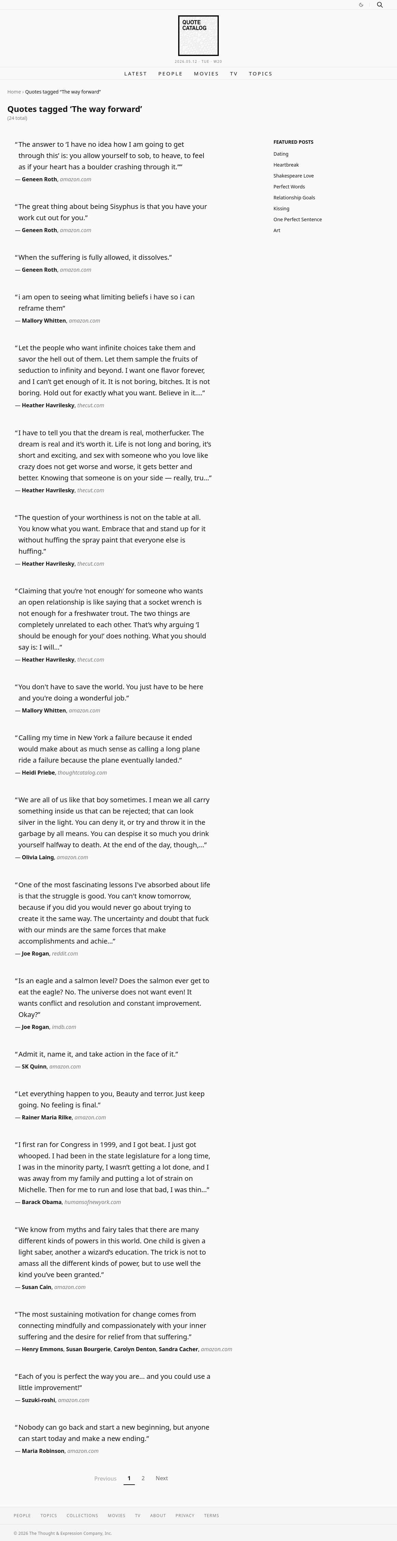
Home (14, 91)
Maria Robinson (43, 1451)
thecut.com (90, 405)
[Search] (380, 4)
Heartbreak (286, 164)
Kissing (281, 208)
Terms (211, 1515)
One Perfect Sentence (297, 219)
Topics (261, 73)
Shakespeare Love (293, 175)
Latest (135, 73)
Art (276, 230)
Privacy (185, 1515)
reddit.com (65, 953)
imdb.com (64, 1027)
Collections (82, 1515)
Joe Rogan (35, 953)
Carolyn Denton (135, 1349)
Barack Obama (42, 1202)
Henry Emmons (42, 1349)
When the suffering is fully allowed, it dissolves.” (95, 257)
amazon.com (75, 179)
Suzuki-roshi (38, 1400)
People (170, 73)
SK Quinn (34, 1066)
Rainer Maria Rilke (47, 1117)
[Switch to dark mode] (361, 5)
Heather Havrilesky (48, 405)
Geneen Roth (39, 179)
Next (162, 1478)
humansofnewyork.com (93, 1202)
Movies (206, 73)
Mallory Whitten (44, 320)
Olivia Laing (38, 857)
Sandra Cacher (178, 1349)
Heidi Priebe (38, 772)
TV (234, 73)
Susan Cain (36, 1287)
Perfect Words (289, 186)
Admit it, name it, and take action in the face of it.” (98, 1054)
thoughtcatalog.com (82, 772)
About (158, 1515)
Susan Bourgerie (88, 1349)
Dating (280, 154)
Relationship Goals (294, 197)
